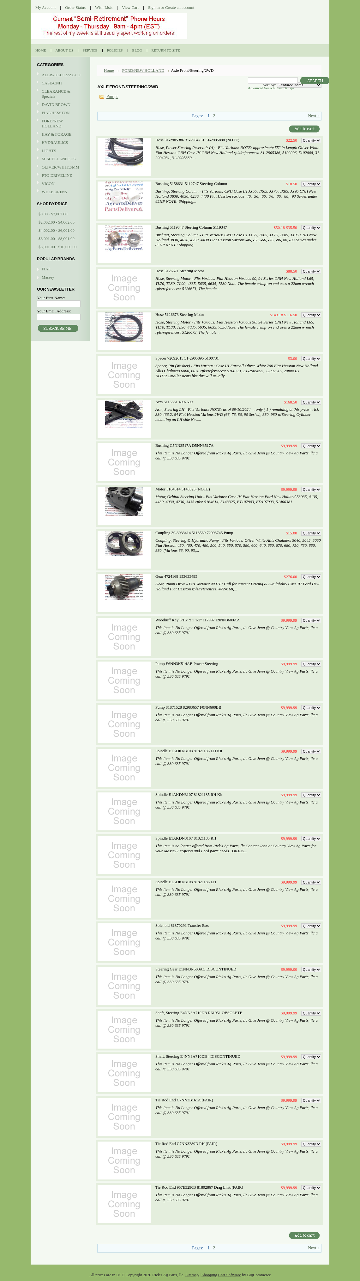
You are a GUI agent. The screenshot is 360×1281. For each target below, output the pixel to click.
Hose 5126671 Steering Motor (179, 271)
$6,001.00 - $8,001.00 (57, 238)
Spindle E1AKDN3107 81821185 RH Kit (188, 794)
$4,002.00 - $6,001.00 (57, 230)
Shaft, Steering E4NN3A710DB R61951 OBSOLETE (198, 1013)
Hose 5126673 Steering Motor (179, 314)
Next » (314, 116)
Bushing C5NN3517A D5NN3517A (184, 445)
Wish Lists (103, 7)
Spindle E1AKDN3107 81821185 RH (185, 838)
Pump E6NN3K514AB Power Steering (186, 664)
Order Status (75, 7)
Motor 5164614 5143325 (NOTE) (182, 489)
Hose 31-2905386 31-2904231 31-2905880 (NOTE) (197, 140)
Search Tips (285, 88)
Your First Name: (51, 297)
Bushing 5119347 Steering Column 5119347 (191, 227)
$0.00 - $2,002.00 (53, 214)
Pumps (112, 96)
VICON (59, 184)
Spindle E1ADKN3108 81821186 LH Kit (188, 751)
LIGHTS (49, 150)
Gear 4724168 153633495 (176, 576)
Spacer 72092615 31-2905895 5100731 (187, 358)
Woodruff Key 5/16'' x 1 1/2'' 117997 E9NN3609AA (197, 620)
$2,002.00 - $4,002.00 (57, 222)
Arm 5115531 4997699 (174, 402)
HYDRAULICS (59, 142)
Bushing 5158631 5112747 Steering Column (191, 184)
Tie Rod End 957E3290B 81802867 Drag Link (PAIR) (199, 1187)
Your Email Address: (54, 311)
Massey (48, 277)
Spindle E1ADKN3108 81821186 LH (185, 882)
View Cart (130, 7)
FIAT (46, 269)
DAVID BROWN (59, 105)
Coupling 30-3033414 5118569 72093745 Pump (194, 533)
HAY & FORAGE (59, 134)
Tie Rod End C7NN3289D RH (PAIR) (186, 1144)
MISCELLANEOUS (59, 159)
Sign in (154, 7)
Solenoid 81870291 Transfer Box (182, 925)
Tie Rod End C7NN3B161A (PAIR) (184, 1100)
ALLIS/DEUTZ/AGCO (59, 75)
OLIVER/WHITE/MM (59, 167)
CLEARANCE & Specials (56, 94)
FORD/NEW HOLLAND (59, 123)
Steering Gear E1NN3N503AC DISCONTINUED (195, 969)
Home (109, 70)
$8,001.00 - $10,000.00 (57, 246)
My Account (45, 7)
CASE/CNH (59, 83)
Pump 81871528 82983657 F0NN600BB (188, 707)
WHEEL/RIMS (54, 191)
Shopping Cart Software (221, 1274)
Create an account (179, 7)
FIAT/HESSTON (59, 113)
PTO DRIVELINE (59, 175)
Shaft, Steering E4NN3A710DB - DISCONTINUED (197, 1056)
